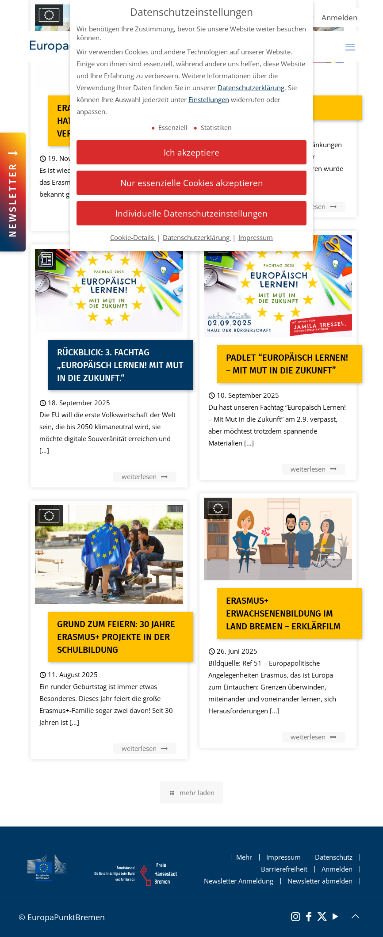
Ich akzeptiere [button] (191, 152)
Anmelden (339, 17)
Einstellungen (208, 99)
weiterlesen (314, 206)
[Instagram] (295, 917)
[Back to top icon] (355, 916)
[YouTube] (335, 917)
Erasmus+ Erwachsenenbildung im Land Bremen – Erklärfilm (283, 613)
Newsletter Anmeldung (238, 881)
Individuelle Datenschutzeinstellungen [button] (191, 213)
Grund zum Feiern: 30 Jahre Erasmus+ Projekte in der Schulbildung (116, 637)
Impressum (283, 857)
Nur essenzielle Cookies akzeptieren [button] (191, 182)
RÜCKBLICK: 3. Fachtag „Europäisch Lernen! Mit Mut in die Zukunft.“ (120, 365)
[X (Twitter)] (322, 917)
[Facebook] (308, 917)
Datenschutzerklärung (251, 87)
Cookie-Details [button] (133, 237)
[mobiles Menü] (350, 46)
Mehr (244, 857)
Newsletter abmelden (319, 881)
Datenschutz (333, 857)
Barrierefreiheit (284, 869)
